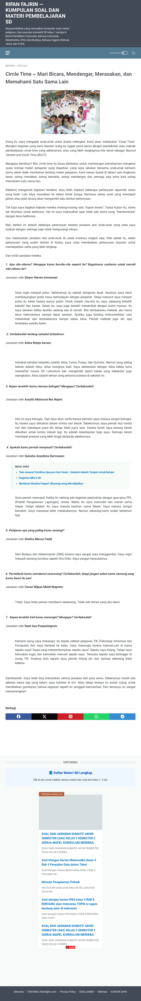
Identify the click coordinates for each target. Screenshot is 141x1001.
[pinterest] (70, 716)
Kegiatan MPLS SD (30, 478)
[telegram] (122, 716)
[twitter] (45, 716)
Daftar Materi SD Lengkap (73, 773)
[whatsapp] (97, 716)
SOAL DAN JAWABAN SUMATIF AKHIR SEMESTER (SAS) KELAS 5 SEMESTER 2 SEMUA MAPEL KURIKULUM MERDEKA (68, 838)
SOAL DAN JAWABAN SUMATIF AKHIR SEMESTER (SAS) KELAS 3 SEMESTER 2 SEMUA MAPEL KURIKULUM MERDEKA (68, 930)
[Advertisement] (70, 975)
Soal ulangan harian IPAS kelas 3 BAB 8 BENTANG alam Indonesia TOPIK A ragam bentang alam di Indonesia (69, 904)
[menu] (10, 53)
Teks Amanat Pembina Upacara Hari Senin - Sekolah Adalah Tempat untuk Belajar (66, 472)
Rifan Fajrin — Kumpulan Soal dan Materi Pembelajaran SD (36, 13)
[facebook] (19, 716)
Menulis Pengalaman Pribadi (61, 882)
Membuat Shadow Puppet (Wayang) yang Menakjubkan (51, 483)
